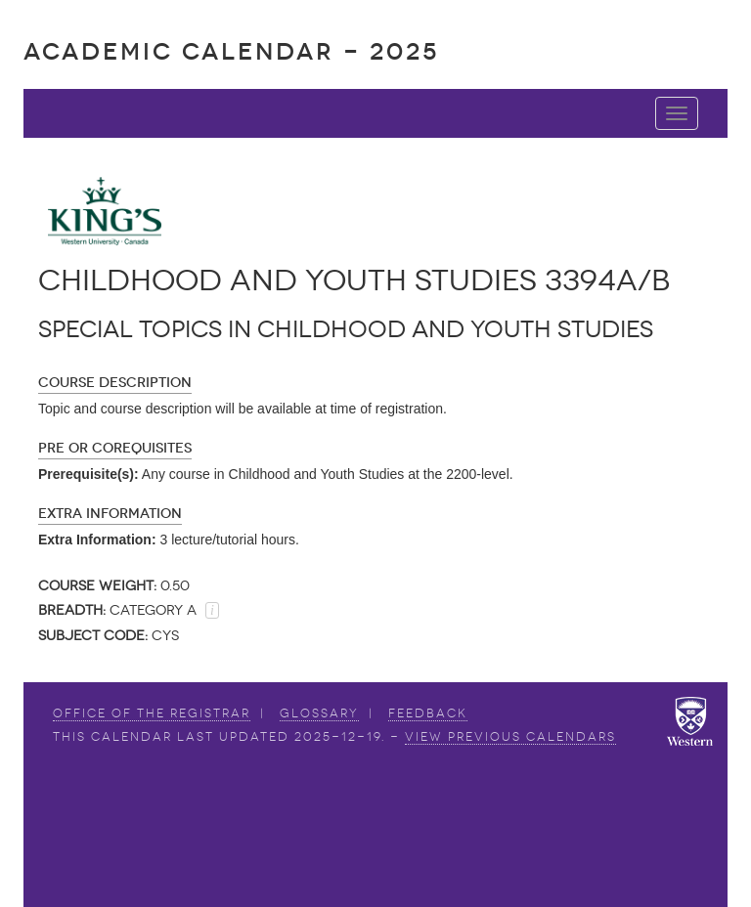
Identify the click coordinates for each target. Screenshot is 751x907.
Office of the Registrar (151, 713)
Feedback (427, 713)
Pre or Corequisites (115, 448)
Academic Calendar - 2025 (231, 51)
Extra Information (110, 513)
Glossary (319, 713)
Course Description (115, 382)
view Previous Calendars (510, 737)
